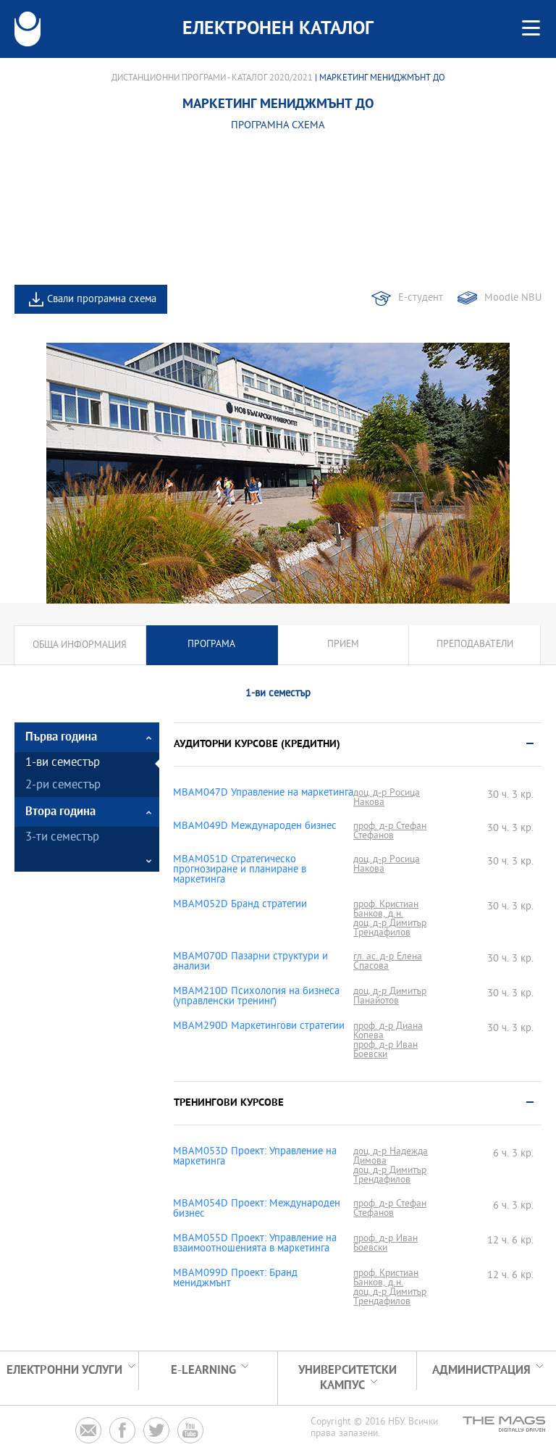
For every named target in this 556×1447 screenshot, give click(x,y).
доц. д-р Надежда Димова (390, 1156)
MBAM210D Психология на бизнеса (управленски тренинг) (256, 997)
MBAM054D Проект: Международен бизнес (256, 1209)
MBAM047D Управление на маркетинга (263, 793)
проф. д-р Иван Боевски (385, 1050)
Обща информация (80, 645)
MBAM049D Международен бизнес (255, 827)
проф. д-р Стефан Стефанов (389, 831)
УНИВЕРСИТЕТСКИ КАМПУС (347, 1378)
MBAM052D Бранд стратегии (240, 905)
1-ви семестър (62, 763)
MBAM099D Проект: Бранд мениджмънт (235, 1279)
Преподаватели (475, 645)
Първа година (61, 737)
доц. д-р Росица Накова (386, 797)
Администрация (481, 1370)
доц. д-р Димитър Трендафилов (389, 928)
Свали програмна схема (101, 300)
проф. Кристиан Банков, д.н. (385, 909)
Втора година (60, 812)
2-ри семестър (63, 785)
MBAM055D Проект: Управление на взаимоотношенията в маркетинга (255, 1244)
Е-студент (420, 298)
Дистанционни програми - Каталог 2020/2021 (212, 78)
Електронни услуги (64, 1370)
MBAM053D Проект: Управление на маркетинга (255, 1157)
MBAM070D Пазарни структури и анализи (250, 962)
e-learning (203, 1370)
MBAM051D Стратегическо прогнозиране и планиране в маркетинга (239, 870)
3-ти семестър (62, 838)
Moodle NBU (513, 298)
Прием (343, 645)
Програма (211, 645)
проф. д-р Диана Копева (388, 1031)
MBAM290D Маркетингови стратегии (259, 1027)
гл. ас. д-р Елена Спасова (387, 961)
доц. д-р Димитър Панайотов (389, 996)
